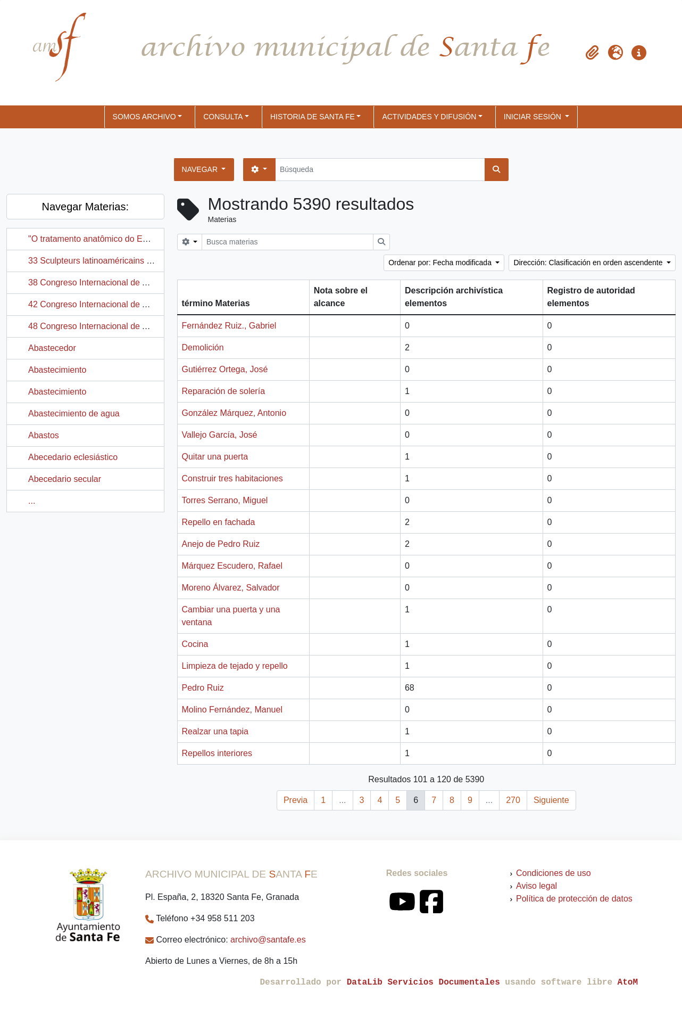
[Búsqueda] (380, 169)
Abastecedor (52, 348)
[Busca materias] (287, 242)
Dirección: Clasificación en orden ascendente (588, 262)
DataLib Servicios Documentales (423, 982)
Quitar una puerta (215, 456)
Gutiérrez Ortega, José (225, 369)
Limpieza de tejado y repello (235, 665)
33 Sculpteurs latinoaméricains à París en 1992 (117, 260)
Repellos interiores (217, 753)
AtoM (628, 982)
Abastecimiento (57, 369)
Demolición (203, 347)
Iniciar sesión (533, 116)
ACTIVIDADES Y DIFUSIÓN (429, 116)
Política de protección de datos (574, 898)
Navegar (201, 169)
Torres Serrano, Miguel (225, 500)
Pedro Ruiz (203, 687)
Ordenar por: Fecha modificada (441, 262)
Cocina (195, 644)
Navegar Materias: (85, 206)
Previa (295, 800)
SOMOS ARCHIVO (144, 116)
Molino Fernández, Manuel (232, 709)
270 (513, 800)
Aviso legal (536, 885)
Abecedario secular (64, 479)
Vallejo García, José (219, 434)
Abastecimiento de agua (74, 413)
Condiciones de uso (553, 873)
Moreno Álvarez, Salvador (231, 587)
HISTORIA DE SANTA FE (312, 116)
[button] (592, 52)
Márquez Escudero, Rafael (232, 565)
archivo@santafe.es (268, 939)
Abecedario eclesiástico (73, 457)
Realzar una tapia (215, 731)
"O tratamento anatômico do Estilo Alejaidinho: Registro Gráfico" (149, 238)
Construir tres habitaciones (232, 478)
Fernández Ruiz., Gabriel (229, 325)
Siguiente (551, 800)
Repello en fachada (218, 522)
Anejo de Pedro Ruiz (221, 543)
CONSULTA (223, 116)
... (31, 500)
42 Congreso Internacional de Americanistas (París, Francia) (142, 304)
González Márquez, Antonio (234, 412)
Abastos (43, 435)
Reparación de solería (223, 391)
